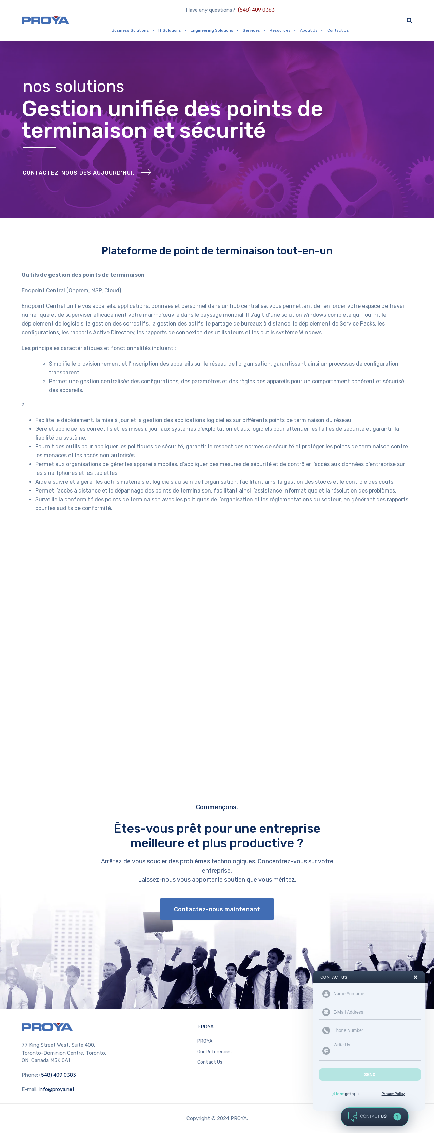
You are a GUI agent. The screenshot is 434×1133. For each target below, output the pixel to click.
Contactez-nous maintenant (217, 909)
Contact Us (338, 30)
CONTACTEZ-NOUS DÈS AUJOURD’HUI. (78, 173)
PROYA (205, 1027)
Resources (283, 30)
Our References (214, 1052)
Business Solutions (133, 30)
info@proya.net (57, 1089)
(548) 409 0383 (256, 10)
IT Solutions (172, 30)
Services (254, 30)
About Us (312, 30)
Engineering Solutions (215, 30)
